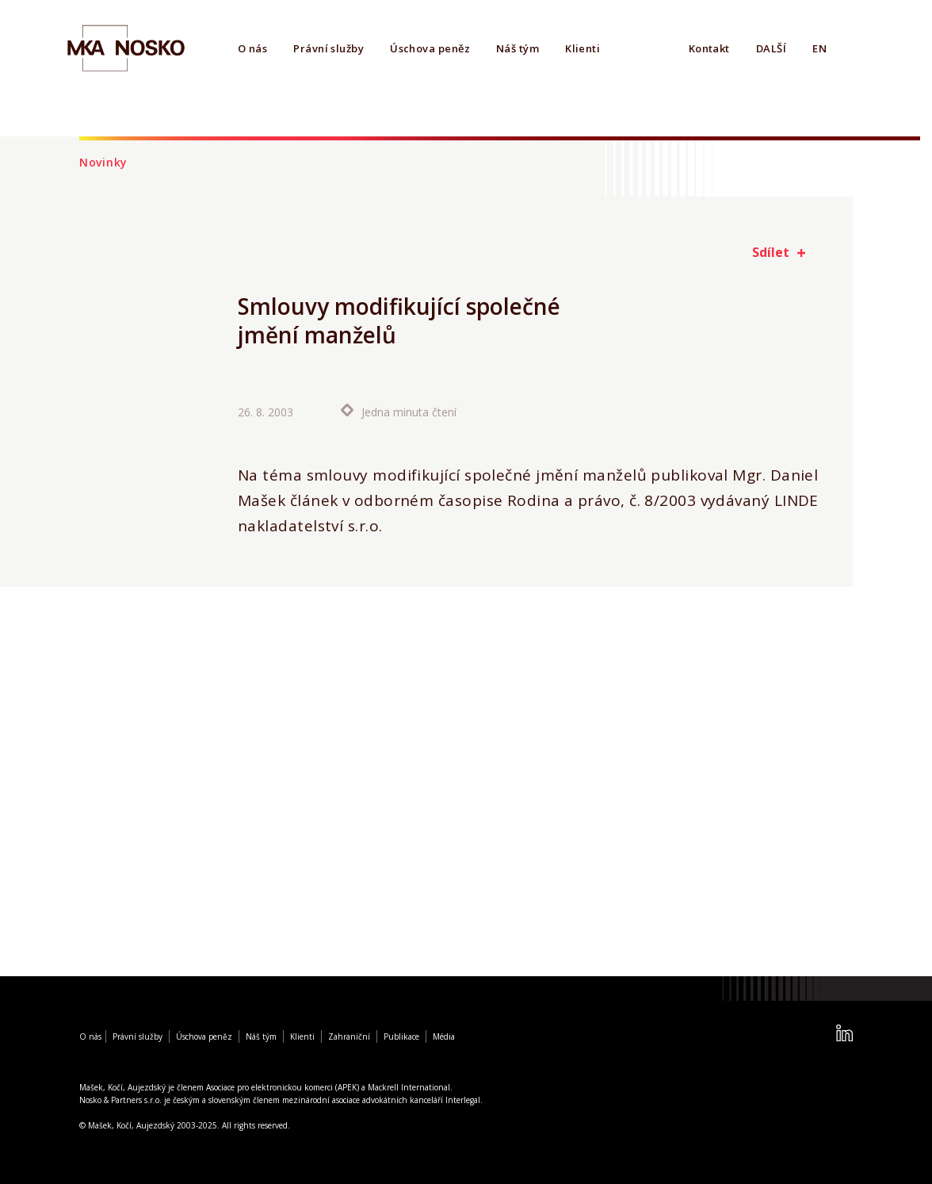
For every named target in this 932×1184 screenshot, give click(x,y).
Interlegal (462, 1099)
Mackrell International (409, 1087)
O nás (252, 48)
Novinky (103, 162)
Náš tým (517, 48)
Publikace (401, 1036)
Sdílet (770, 252)
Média (444, 1036)
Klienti (582, 48)
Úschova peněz (430, 48)
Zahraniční (349, 1036)
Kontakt (709, 48)
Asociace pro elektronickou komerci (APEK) (282, 1087)
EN (819, 48)
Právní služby (328, 48)
